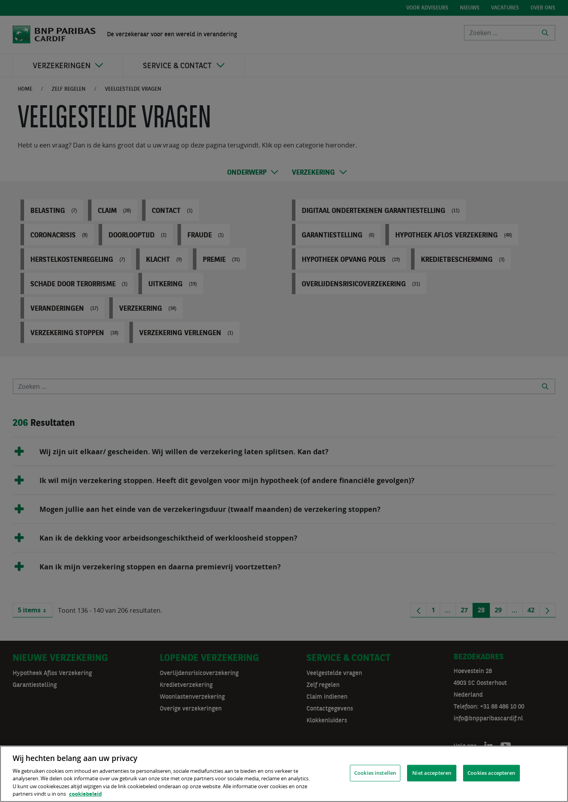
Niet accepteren (431, 772)
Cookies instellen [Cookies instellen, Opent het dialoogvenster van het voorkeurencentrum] (375, 772)
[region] (284, 774)
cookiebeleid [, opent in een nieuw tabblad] (85, 793)
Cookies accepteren (491, 772)
